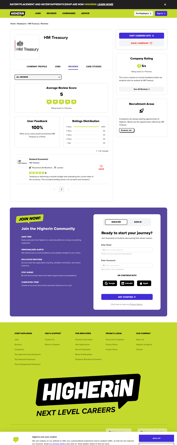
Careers (139, 349)
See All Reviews (142, 89)
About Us (140, 339)
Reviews (73, 66)
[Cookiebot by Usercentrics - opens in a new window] (16, 440)
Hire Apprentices (82, 344)
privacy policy (59, 433)
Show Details (38, 440)
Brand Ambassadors (83, 354)
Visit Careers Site (141, 35)
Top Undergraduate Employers (27, 364)
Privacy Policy (112, 344)
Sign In (161, 13)
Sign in (137, 222)
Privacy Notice (136, 304)
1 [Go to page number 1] (61, 189)
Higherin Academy (144, 344)
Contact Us (49, 339)
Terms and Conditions (115, 339)
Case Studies (93, 66)
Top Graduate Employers (25, 359)
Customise (156, 436)
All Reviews (38, 77)
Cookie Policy (112, 349)
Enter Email (106, 244)
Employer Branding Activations (88, 359)
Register (116, 222)
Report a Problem (52, 344)
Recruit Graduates (83, 349)
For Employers (143, 13)
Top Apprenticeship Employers (28, 354)
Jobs (57, 66)
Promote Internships (83, 339)
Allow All (156, 428)
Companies (19, 349)
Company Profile (37, 66)
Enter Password (108, 260)
